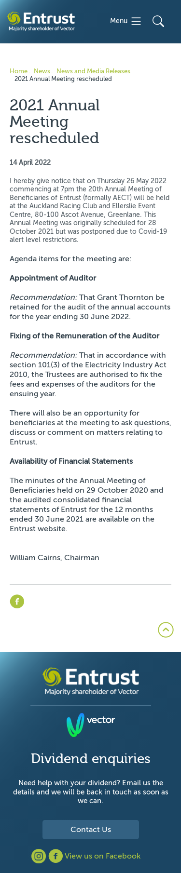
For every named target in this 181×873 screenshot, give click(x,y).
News (42, 71)
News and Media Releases (93, 71)
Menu (126, 21)
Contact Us (90, 829)
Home (19, 71)
